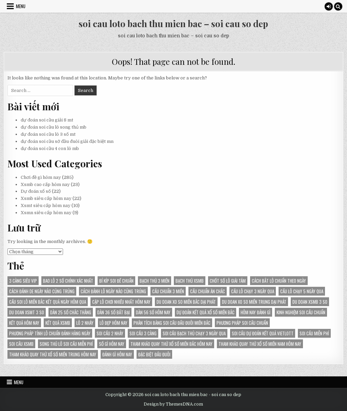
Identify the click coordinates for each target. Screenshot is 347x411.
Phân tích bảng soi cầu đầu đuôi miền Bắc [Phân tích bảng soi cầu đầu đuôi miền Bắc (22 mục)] (172, 322)
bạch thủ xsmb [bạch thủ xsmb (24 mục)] (190, 280)
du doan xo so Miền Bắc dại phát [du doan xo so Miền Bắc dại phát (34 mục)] (186, 301)
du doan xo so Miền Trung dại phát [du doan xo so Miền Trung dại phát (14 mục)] (254, 301)
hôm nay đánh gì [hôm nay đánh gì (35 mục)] (255, 312)
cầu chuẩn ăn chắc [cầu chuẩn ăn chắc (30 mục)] (207, 291)
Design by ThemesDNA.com (173, 404)
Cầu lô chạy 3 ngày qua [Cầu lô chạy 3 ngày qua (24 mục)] (252, 291)
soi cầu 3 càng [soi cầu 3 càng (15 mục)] (143, 333)
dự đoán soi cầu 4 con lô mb (50, 148)
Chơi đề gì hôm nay (41, 177)
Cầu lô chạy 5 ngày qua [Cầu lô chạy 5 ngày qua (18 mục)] (301, 291)
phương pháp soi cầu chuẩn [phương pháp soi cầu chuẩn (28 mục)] (242, 322)
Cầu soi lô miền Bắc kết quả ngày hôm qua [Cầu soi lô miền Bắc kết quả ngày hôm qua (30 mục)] (47, 301)
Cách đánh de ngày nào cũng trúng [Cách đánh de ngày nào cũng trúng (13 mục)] (42, 291)
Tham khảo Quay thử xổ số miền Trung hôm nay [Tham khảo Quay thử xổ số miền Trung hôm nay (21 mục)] (52, 354)
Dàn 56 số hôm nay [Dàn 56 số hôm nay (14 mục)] (153, 312)
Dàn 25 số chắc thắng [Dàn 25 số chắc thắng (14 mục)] (70, 312)
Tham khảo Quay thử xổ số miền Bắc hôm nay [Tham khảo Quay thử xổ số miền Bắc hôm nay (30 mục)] (171, 343)
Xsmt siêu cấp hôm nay (45, 205)
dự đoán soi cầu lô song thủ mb (53, 127)
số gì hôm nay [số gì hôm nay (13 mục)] (111, 343)
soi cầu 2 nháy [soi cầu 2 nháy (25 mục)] (110, 333)
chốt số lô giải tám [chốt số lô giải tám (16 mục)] (228, 280)
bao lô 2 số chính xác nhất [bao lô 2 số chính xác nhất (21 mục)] (68, 280)
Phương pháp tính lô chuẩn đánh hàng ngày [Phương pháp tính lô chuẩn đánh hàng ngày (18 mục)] (49, 333)
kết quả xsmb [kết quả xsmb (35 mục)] (57, 322)
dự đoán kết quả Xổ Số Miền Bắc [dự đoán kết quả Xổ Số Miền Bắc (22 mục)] (205, 312)
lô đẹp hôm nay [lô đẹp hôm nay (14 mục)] (113, 322)
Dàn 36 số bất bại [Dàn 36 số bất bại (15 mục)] (113, 312)
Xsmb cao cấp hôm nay (45, 184)
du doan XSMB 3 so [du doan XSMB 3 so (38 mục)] (309, 301)
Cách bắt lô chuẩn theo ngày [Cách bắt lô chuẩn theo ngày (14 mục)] (279, 280)
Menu (20, 6)
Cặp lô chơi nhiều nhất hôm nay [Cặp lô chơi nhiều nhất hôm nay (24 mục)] (121, 301)
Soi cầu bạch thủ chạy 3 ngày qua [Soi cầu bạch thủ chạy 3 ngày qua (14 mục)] (194, 333)
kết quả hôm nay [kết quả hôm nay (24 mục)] (24, 322)
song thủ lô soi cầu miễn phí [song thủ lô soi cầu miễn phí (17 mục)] (66, 343)
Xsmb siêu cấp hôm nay (46, 198)
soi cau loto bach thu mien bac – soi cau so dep (173, 24)
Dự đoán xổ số (36, 191)
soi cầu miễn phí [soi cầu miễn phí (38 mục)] (314, 333)
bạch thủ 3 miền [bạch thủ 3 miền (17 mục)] (154, 280)
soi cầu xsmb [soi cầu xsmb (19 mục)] (21, 343)
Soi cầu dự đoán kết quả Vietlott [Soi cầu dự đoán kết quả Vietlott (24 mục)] (262, 333)
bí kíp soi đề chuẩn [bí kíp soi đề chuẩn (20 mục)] (116, 280)
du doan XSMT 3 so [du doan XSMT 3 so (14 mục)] (26, 312)
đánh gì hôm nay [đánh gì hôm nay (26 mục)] (117, 354)
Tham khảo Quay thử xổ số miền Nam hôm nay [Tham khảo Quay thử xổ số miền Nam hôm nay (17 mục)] (260, 343)
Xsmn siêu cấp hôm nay (46, 212)
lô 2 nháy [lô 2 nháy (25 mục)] (85, 322)
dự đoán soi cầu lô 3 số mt (48, 134)
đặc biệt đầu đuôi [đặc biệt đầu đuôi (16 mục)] (154, 354)
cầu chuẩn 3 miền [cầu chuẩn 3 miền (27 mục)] (168, 291)
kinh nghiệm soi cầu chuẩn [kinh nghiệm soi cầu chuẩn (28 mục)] (301, 312)
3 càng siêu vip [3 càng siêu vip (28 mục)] (23, 280)
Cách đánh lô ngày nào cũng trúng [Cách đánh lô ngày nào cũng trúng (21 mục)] (113, 291)
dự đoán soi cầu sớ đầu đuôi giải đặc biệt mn (67, 141)
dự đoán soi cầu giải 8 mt (47, 120)
